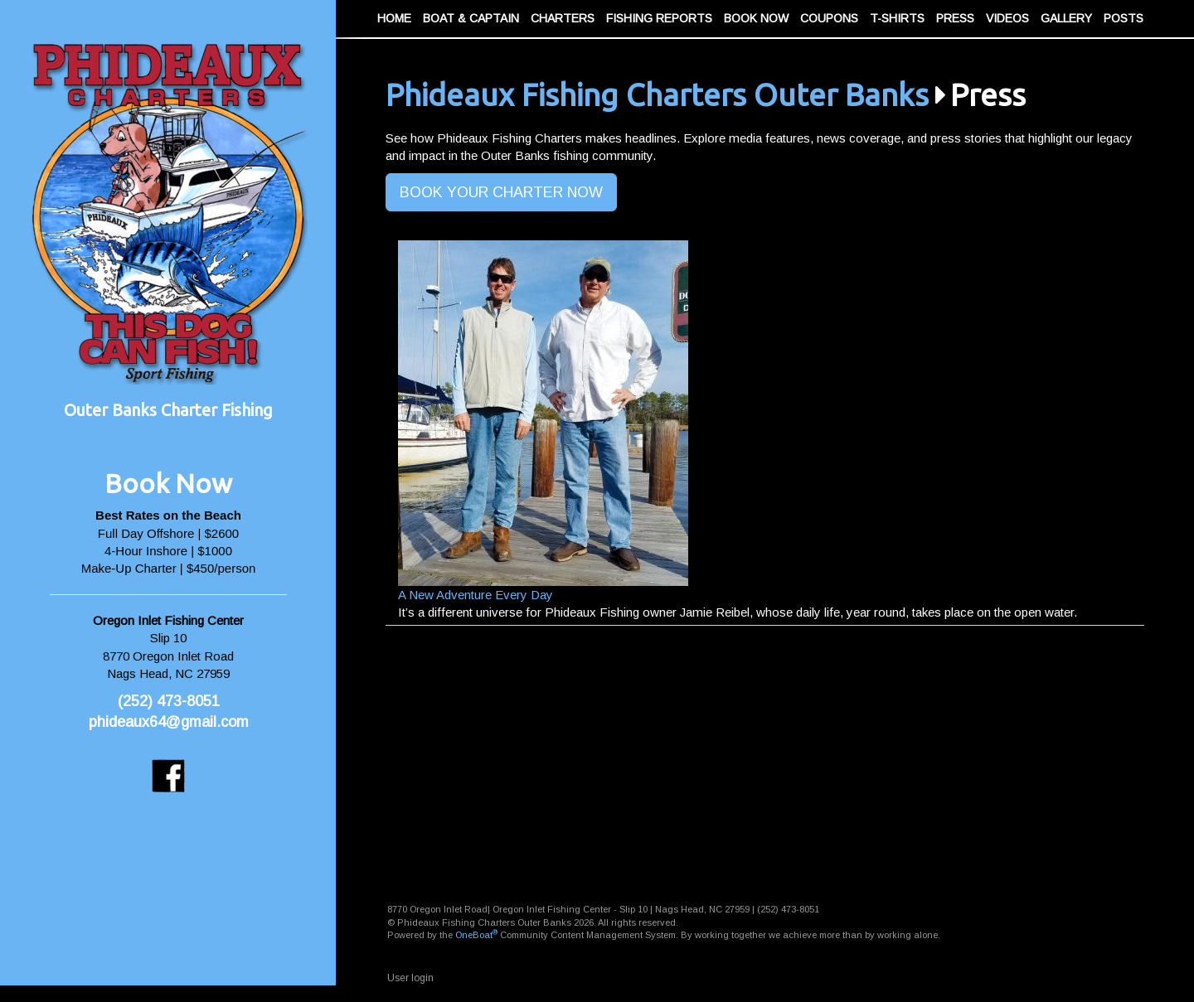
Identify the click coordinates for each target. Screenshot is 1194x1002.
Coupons (829, 18)
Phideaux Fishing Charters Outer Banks (657, 95)
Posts (1123, 18)
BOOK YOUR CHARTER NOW (501, 192)
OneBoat (476, 935)
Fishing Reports (659, 18)
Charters (563, 18)
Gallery (1066, 18)
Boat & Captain (471, 18)
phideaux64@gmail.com (169, 722)
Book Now (756, 18)
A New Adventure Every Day (475, 595)
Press (955, 18)
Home (394, 18)
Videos (1007, 18)
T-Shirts (897, 18)
